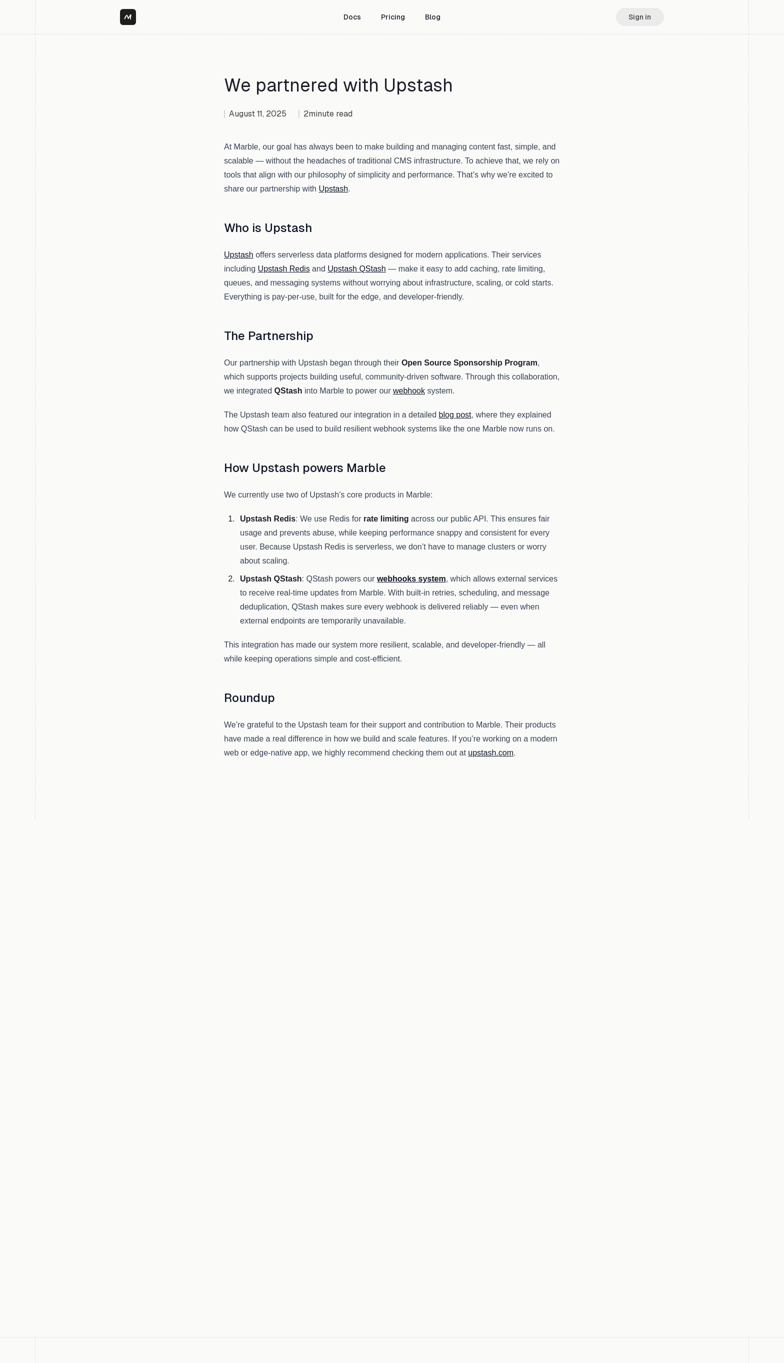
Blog (432, 17)
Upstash (333, 188)
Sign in (639, 17)
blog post (455, 414)
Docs (352, 17)
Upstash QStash (357, 268)
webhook (409, 390)
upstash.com (491, 752)
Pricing (393, 17)
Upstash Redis (284, 268)
